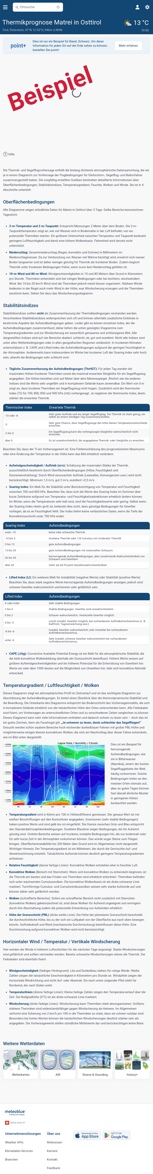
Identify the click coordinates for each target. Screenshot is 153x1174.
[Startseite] (15, 1112)
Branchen (11, 1157)
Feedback (53, 1166)
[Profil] (137, 7)
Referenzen (54, 1140)
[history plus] (132, 1064)
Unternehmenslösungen (23, 1131)
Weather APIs (14, 1140)
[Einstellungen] (147, 7)
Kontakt (52, 1157)
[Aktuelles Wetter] (137, 25)
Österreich (17, 30)
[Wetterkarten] (20, 1064)
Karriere (52, 1149)
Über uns (53, 1131)
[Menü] (5, 7)
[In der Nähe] (58, 7)
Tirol (5, 30)
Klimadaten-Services (19, 1149)
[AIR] (58, 1064)
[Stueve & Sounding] (95, 1064)
